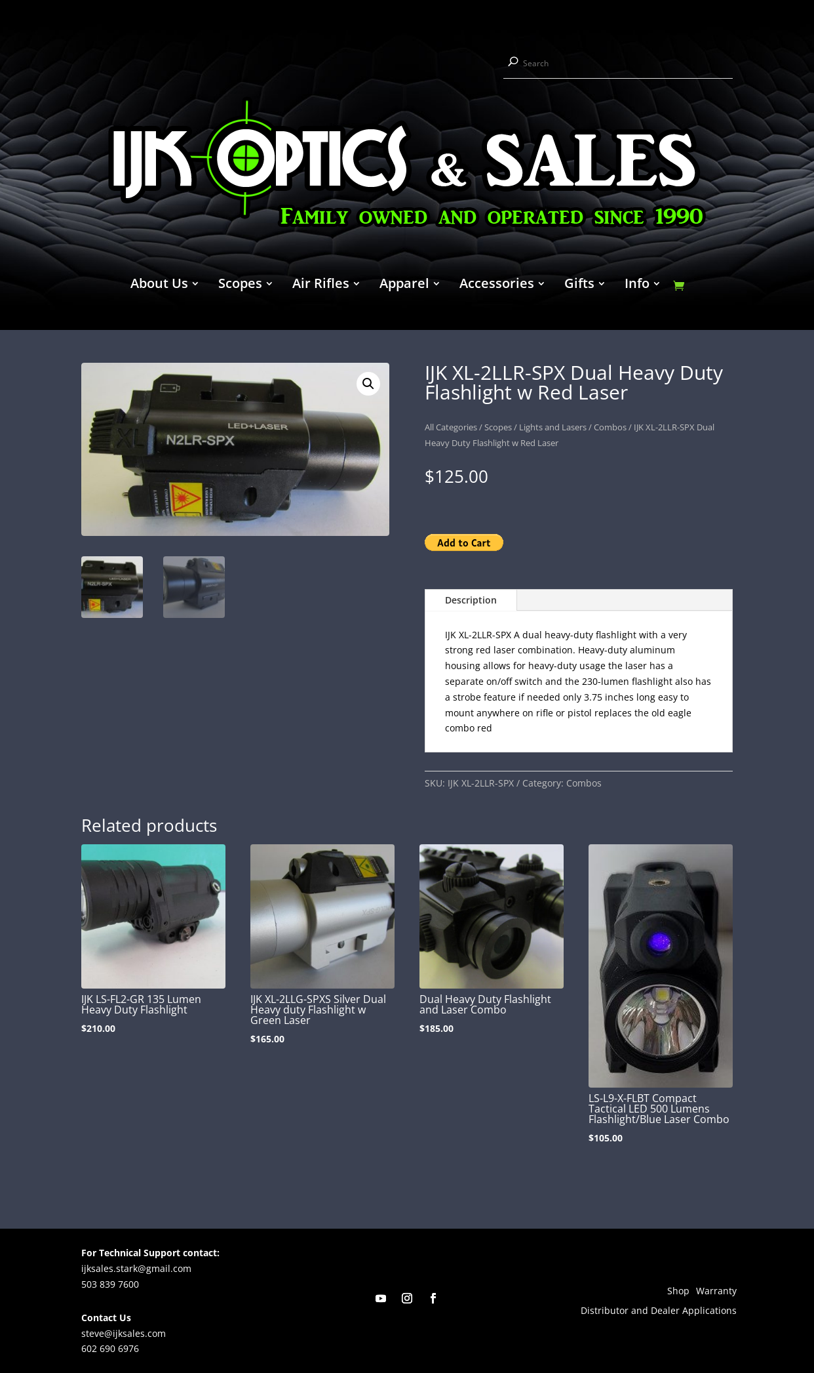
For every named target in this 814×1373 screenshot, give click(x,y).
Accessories (496, 285)
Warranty (716, 1291)
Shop (678, 1291)
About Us (159, 285)
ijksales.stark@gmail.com (136, 1268)
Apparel (404, 285)
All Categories (451, 427)
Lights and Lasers (553, 427)
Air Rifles (320, 285)
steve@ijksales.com (123, 1333)
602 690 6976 (110, 1348)
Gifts (579, 285)
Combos (610, 427)
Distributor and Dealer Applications (659, 1311)
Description (471, 600)
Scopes (240, 285)
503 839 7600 (110, 1284)
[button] (368, 384)
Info (637, 285)
